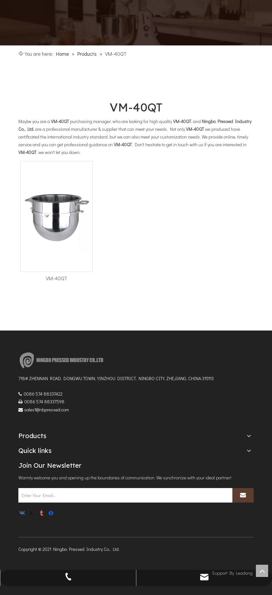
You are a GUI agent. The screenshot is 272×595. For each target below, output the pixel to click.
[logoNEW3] (63, 360)
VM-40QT (56, 278)
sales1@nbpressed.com (46, 410)
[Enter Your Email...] (124, 495)
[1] (136, 22)
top (262, 571)
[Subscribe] (243, 495)
